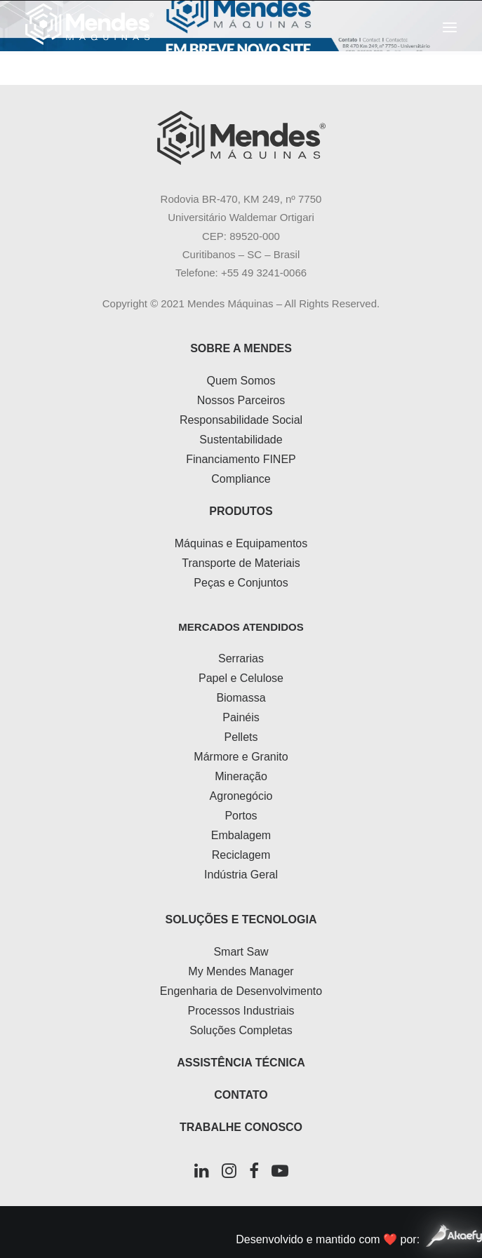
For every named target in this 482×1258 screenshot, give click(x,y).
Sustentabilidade (240, 440)
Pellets (240, 737)
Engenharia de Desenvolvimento (241, 991)
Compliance (240, 479)
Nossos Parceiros (241, 400)
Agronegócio (241, 796)
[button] (449, 27)
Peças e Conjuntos (241, 583)
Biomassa (240, 698)
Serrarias (241, 658)
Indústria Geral (241, 875)
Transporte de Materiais (241, 563)
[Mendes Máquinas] (89, 27)
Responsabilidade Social (241, 420)
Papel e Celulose (241, 678)
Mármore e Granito (241, 757)
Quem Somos (241, 381)
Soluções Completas (241, 1030)
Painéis (240, 717)
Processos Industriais (240, 1011)
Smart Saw (240, 952)
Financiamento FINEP (241, 459)
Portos (241, 816)
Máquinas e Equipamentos (241, 543)
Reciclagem (241, 855)
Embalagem (241, 835)
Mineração (241, 776)
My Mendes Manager (240, 971)
